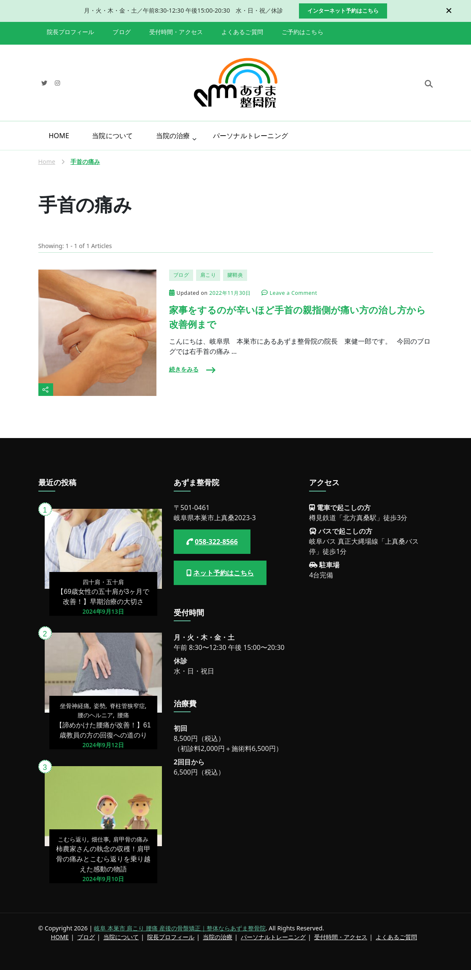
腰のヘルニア (95, 715)
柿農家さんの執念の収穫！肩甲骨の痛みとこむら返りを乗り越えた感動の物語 (103, 859)
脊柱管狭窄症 (127, 706)
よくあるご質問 (242, 32)
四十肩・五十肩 (103, 582)
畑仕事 (100, 839)
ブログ (121, 32)
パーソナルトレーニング (250, 135)
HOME (59, 135)
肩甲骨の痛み (130, 839)
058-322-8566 (216, 541)
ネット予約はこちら (223, 572)
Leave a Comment (294, 293)
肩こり (208, 274)
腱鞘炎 (235, 274)
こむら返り (72, 839)
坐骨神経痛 (74, 706)
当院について (112, 135)
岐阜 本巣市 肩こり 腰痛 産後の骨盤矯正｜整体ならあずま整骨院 (180, 928)
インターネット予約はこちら (343, 10)
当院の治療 (173, 135)
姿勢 (99, 706)
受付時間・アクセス (176, 32)
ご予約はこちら (302, 32)
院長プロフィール (70, 32)
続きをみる (184, 369)
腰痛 (123, 715)
